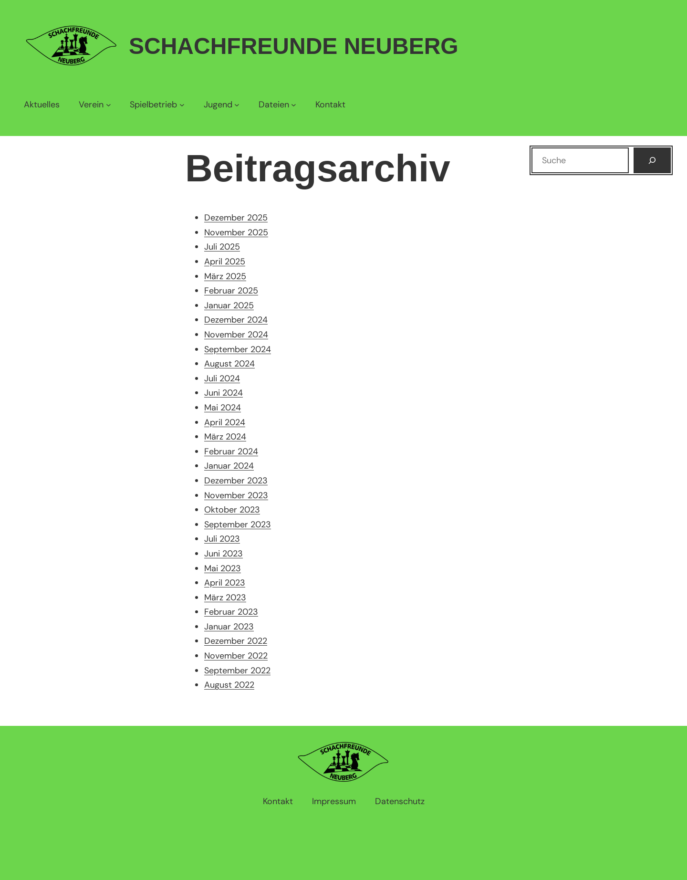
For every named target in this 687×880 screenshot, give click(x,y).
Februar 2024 (231, 451)
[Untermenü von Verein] (95, 105)
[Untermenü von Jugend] (221, 105)
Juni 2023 (223, 553)
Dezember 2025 (236, 217)
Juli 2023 (222, 539)
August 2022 (229, 685)
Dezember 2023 (236, 480)
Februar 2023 (231, 612)
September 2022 (237, 670)
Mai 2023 (222, 568)
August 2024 (229, 363)
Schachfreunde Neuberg (293, 46)
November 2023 (236, 495)
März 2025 (225, 276)
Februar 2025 (231, 290)
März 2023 (225, 597)
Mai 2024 (222, 407)
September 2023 (237, 524)
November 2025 (236, 232)
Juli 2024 (222, 378)
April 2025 (224, 261)
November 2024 (236, 334)
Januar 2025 (229, 305)
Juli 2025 (222, 246)
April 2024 (224, 422)
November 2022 (236, 655)
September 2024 (237, 349)
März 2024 (225, 436)
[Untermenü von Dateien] (277, 105)
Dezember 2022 (235, 641)
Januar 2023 (229, 626)
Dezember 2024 (236, 319)
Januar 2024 (229, 465)
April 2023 (224, 582)
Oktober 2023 (232, 509)
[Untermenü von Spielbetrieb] (157, 105)
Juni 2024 (223, 392)
